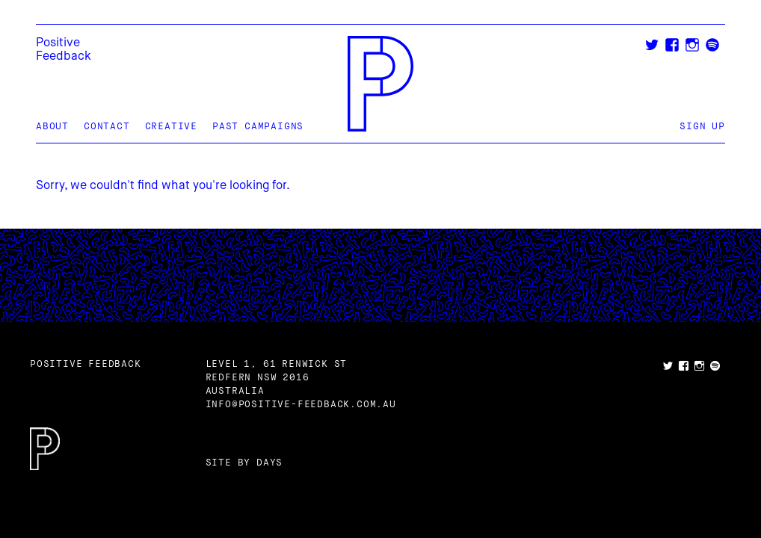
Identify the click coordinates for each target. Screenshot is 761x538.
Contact (107, 127)
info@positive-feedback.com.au (301, 405)
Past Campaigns (258, 127)
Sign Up (702, 127)
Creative (171, 127)
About (52, 127)
